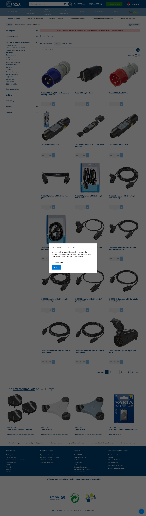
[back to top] (141, 511)
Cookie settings (57, 262)
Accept (56, 267)
